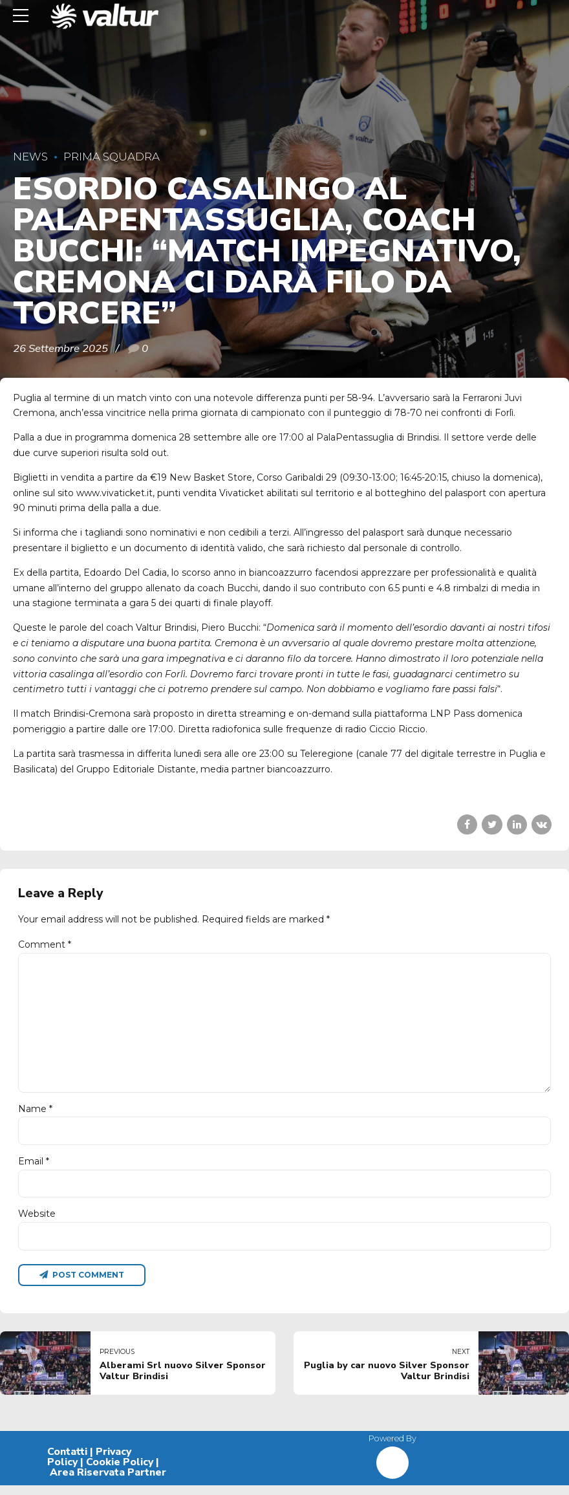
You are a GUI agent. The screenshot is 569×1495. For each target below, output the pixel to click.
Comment (44, 944)
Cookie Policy (119, 1472)
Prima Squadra (111, 156)
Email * (33, 1169)
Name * (35, 1115)
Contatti (67, 1461)
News (30, 156)
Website (37, 1222)
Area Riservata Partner (108, 1482)
